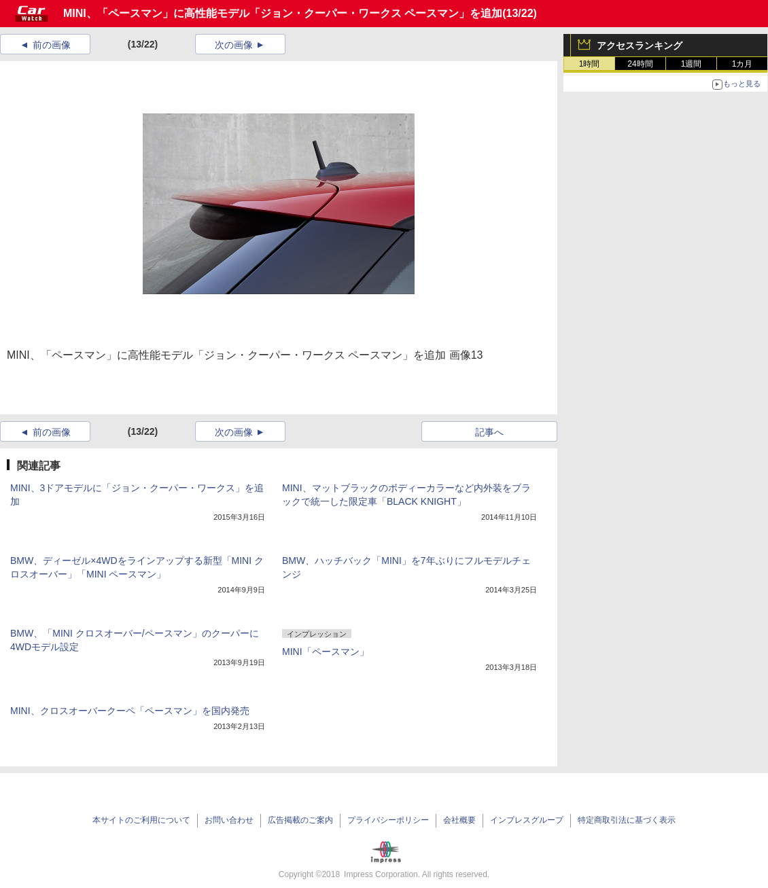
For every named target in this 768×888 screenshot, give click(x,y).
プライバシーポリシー (388, 820)
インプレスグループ (526, 820)
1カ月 (742, 64)
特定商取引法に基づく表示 (627, 820)
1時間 (589, 64)
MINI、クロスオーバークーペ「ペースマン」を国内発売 (129, 710)
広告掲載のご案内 (300, 820)
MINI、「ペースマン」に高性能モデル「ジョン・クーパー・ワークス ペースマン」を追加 (282, 13)
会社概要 (459, 820)
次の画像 (234, 44)
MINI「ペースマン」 (325, 651)
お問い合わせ (229, 820)
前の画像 (52, 44)
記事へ (489, 432)
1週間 (691, 64)
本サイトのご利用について (141, 820)
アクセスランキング (639, 45)
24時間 (639, 64)
